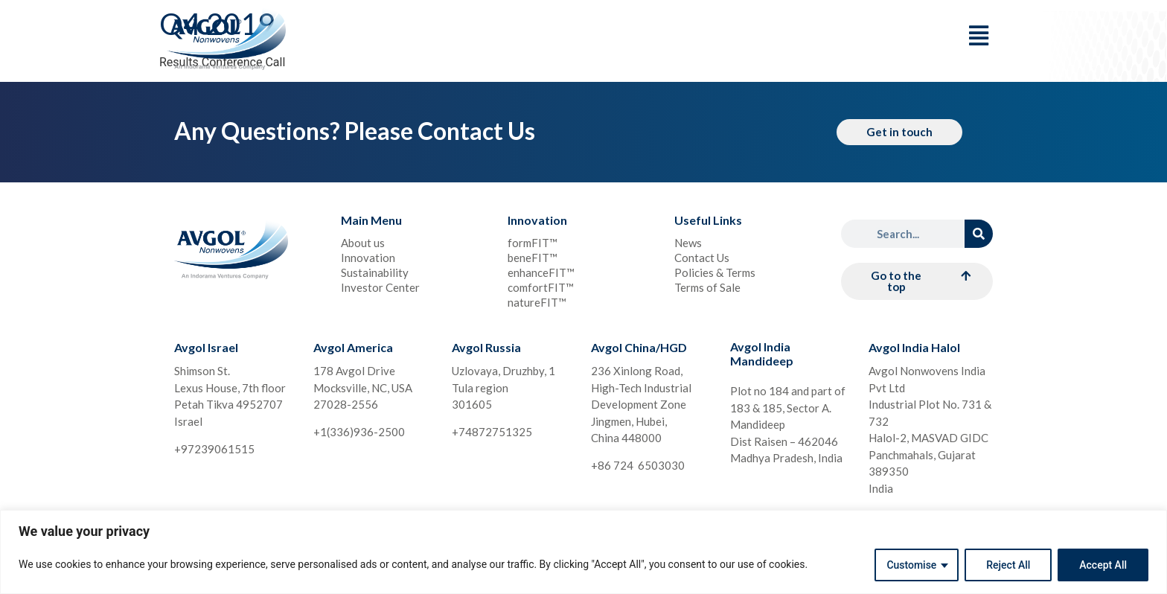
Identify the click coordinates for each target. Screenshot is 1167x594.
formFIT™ (532, 242)
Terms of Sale (707, 287)
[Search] (979, 234)
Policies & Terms (714, 272)
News (688, 242)
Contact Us (701, 257)
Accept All (1103, 565)
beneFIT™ (532, 257)
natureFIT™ (537, 302)
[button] (917, 281)
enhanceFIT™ (541, 272)
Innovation (368, 257)
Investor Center (380, 287)
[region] (583, 552)
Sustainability (375, 272)
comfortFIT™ (541, 287)
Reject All (1008, 565)
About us (363, 242)
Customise (911, 565)
